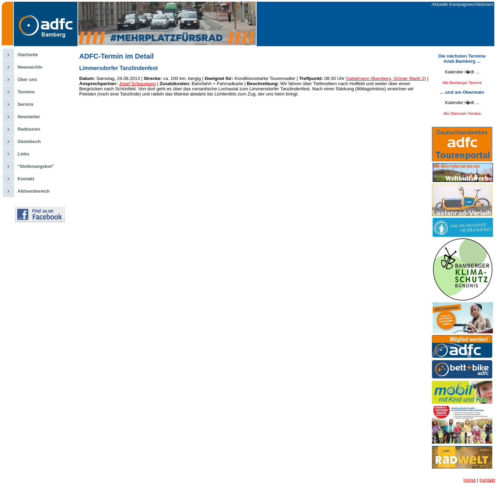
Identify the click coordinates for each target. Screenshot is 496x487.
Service (25, 104)
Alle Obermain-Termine (462, 113)
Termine (26, 91)
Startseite (28, 54)
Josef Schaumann (137, 83)
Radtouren (29, 129)
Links (23, 153)
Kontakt (26, 178)
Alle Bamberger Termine (462, 83)
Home (469, 480)
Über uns (27, 79)
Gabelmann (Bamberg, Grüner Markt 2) (386, 78)
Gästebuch (29, 141)
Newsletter (29, 116)
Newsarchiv (30, 67)
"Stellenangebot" (36, 166)
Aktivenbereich (34, 191)
